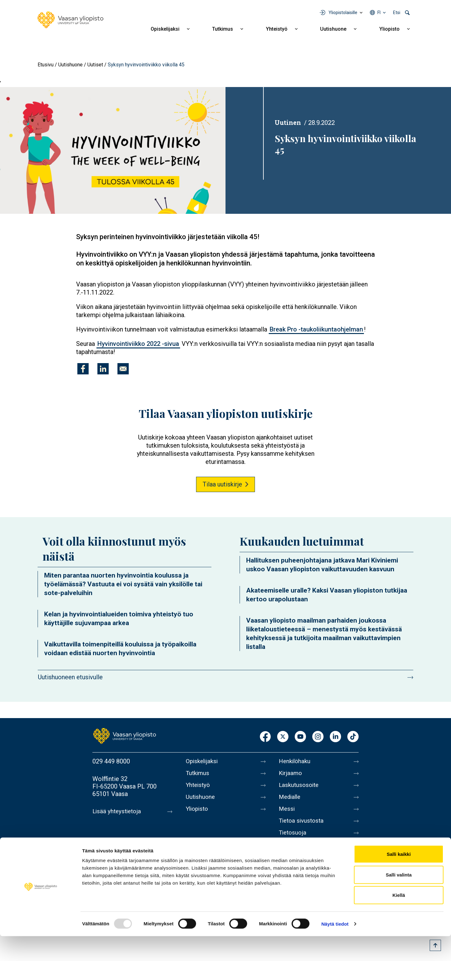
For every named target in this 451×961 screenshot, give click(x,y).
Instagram (318, 737)
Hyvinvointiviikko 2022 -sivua (138, 343)
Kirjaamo (291, 774)
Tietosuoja (293, 840)
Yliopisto (389, 29)
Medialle (291, 800)
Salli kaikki (399, 878)
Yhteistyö (277, 29)
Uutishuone (333, 29)
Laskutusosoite (300, 787)
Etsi (396, 12)
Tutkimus (222, 29)
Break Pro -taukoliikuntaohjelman (316, 329)
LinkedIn (335, 737)
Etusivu (46, 65)
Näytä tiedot (335, 948)
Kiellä (398, 919)
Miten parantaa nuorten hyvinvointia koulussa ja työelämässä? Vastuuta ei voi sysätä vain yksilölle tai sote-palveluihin (123, 584)
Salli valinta (399, 899)
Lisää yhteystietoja (117, 811)
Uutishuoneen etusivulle (70, 677)
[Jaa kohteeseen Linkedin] (103, 368)
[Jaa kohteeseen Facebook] (83, 368)
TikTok (353, 737)
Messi (287, 814)
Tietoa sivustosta (303, 827)
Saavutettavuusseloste (310, 853)
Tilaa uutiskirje (222, 484)
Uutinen (288, 122)
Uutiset (95, 65)
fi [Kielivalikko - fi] (379, 12)
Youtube (300, 737)
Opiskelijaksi (165, 29)
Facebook (265, 737)
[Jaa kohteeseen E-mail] (123, 368)
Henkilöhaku (296, 761)
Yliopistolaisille (343, 12)
